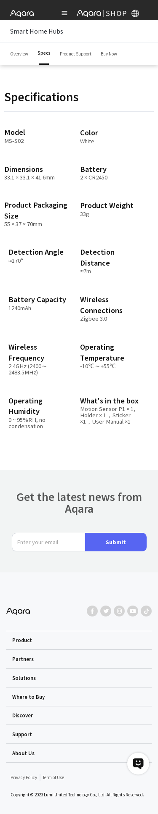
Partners (23, 659)
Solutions (24, 677)
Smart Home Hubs (79, 31)
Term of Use (53, 777)
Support (22, 734)
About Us (23, 753)
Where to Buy (28, 696)
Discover (22, 715)
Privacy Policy (24, 777)
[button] (79, 640)
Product (22, 640)
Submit (116, 542)
